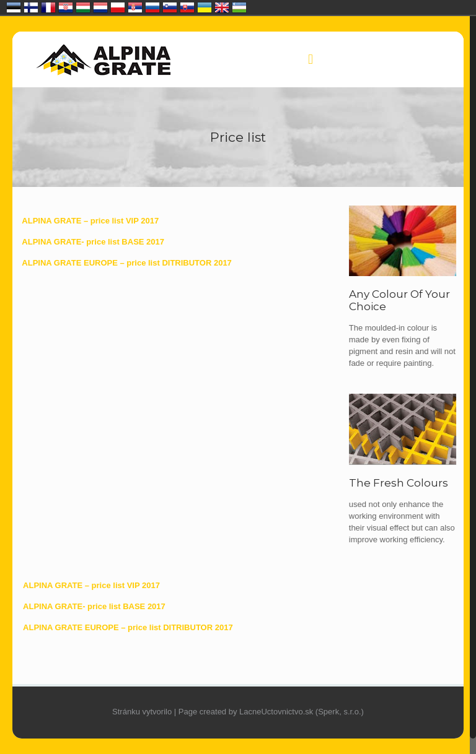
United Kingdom (221, 7)
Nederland (100, 7)
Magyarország (83, 7)
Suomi (31, 7)
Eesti (13, 7)
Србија (135, 7)
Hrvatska (65, 7)
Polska (117, 7)
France (48, 7)
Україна (204, 7)
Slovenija (169, 7)
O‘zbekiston (239, 7)
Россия (152, 7)
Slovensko (187, 7)
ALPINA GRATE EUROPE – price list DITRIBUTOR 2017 (127, 262)
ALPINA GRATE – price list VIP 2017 (90, 220)
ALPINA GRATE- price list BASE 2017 (93, 241)
